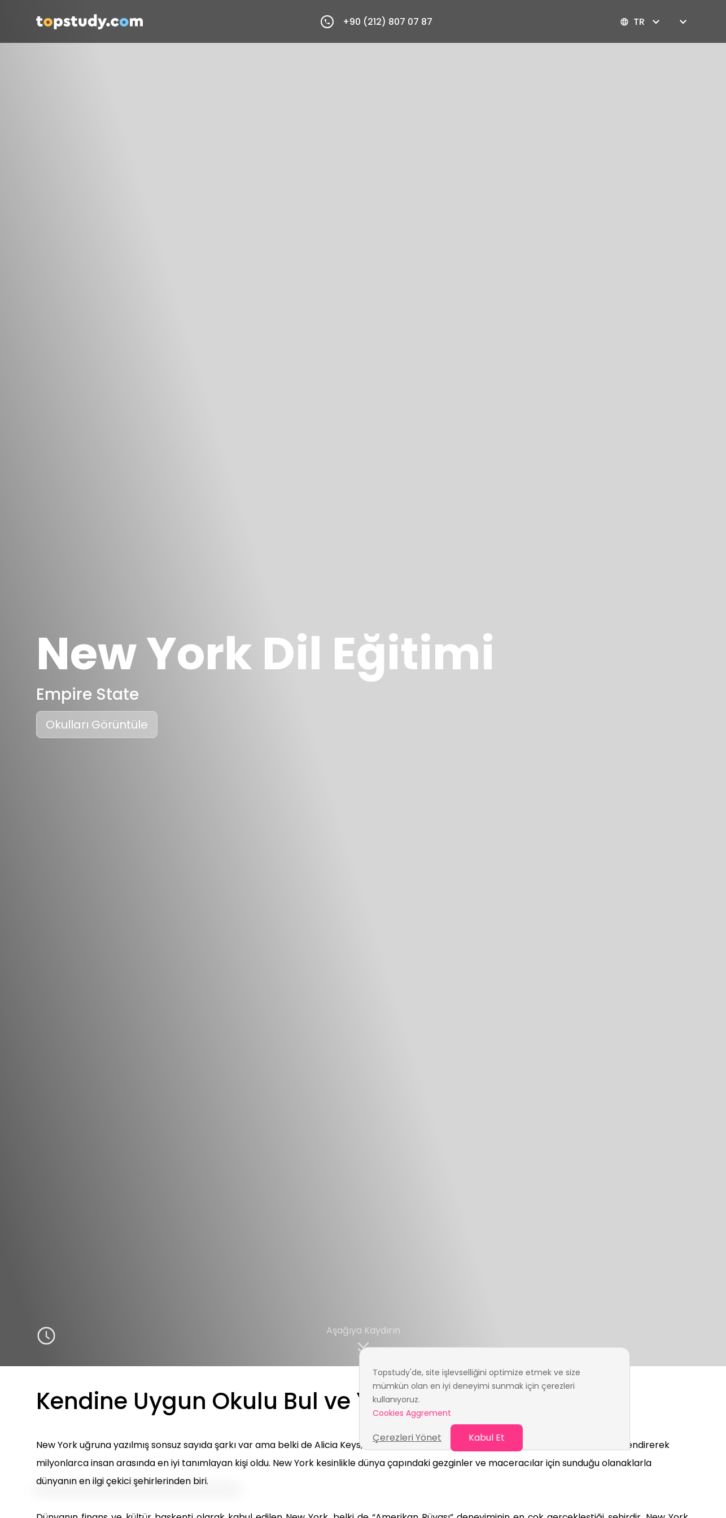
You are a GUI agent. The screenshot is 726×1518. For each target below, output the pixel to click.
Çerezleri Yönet (407, 1437)
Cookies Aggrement (412, 1413)
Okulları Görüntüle (97, 724)
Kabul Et (487, 1437)
